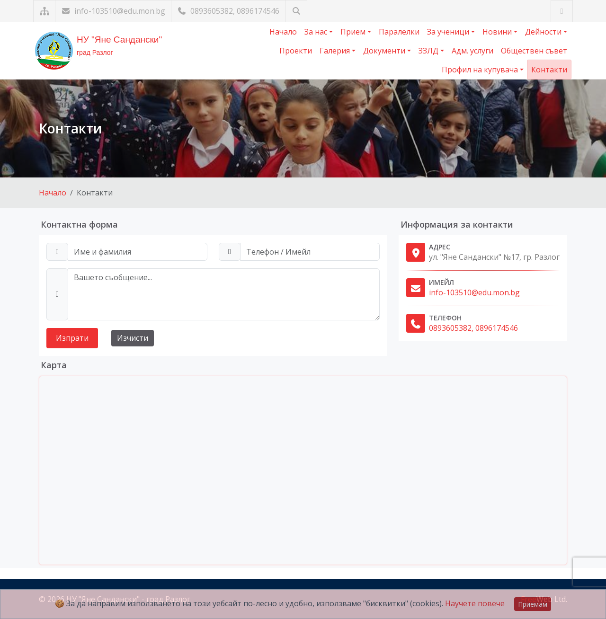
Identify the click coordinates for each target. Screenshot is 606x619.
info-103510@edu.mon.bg (113, 11)
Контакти (549, 69)
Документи (385, 50)
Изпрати (72, 338)
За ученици (449, 32)
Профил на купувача (481, 69)
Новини (498, 32)
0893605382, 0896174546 (228, 11)
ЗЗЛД (429, 50)
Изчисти (132, 338)
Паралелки (399, 32)
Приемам (532, 604)
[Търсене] (296, 11)
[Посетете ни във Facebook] (561, 11)
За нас (316, 32)
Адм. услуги (472, 50)
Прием (353, 32)
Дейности (544, 32)
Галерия (336, 50)
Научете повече (475, 603)
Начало (283, 32)
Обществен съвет (534, 50)
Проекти (295, 50)
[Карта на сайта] (44, 11)
